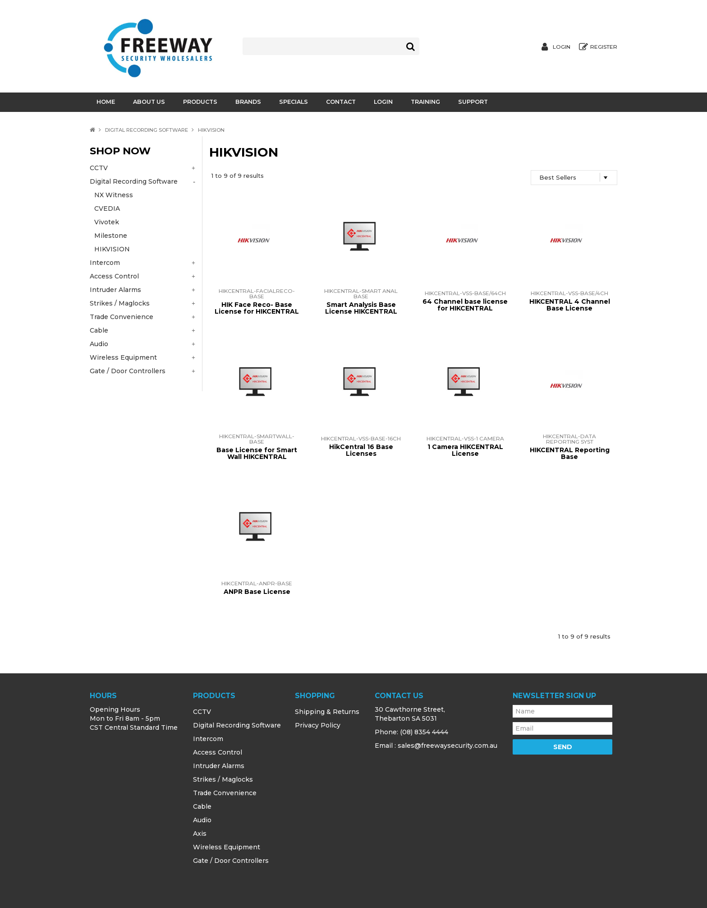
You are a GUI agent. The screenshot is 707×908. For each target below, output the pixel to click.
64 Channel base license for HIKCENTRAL (465, 304)
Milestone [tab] (110, 236)
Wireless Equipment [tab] (123, 357)
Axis (200, 833)
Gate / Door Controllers (231, 861)
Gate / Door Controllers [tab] (127, 371)
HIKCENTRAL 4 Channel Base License (569, 304)
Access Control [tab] (114, 276)
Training (425, 101)
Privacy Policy (317, 725)
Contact (341, 101)
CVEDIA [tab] (107, 208)
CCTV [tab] (99, 168)
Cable (202, 806)
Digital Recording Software (146, 130)
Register (603, 47)
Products (200, 101)
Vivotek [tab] (106, 222)
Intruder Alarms (218, 766)
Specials (293, 101)
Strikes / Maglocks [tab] (120, 303)
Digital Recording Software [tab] (134, 181)
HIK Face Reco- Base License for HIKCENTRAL (257, 308)
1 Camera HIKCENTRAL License (465, 450)
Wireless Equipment (226, 847)
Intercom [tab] (105, 263)
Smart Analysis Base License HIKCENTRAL (361, 308)
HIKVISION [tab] (112, 249)
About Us (149, 101)
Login (561, 47)
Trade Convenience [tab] (121, 317)
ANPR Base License (257, 592)
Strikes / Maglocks (223, 779)
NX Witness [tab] (113, 195)
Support (473, 101)
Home (105, 101)
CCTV (202, 712)
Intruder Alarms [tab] (115, 290)
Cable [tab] (99, 330)
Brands (248, 101)
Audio (202, 820)
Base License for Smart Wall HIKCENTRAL (256, 453)
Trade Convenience (225, 793)
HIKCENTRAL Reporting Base (570, 453)
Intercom (208, 739)
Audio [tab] (99, 344)
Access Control (217, 752)
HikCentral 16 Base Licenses (361, 450)
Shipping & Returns (327, 712)
